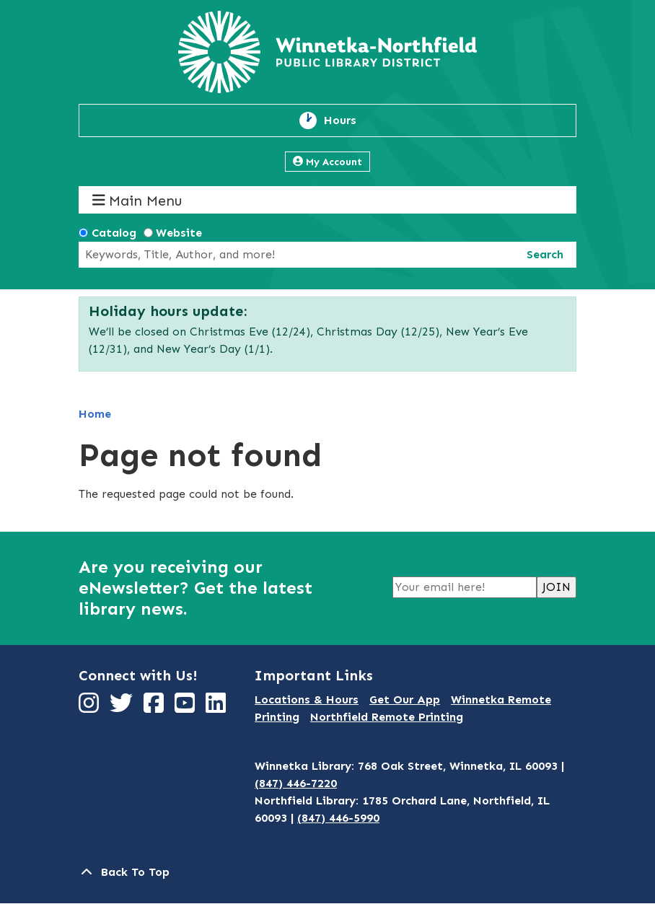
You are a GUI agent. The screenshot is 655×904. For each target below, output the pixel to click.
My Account (327, 162)
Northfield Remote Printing (386, 717)
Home (95, 414)
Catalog (114, 233)
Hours (348, 120)
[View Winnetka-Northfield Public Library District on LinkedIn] (217, 707)
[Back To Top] (327, 872)
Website (179, 233)
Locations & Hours (307, 699)
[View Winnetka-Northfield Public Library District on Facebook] (155, 707)
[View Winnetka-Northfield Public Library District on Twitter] (123, 707)
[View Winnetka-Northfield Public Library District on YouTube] (186, 707)
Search (545, 254)
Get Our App (404, 699)
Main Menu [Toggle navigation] (137, 200)
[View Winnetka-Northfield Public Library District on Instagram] (90, 707)
